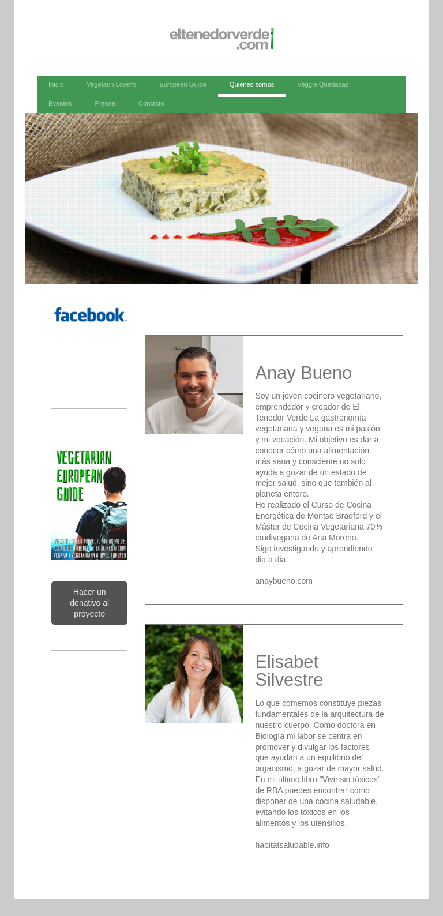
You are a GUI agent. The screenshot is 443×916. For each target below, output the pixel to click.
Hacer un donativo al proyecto (89, 602)
